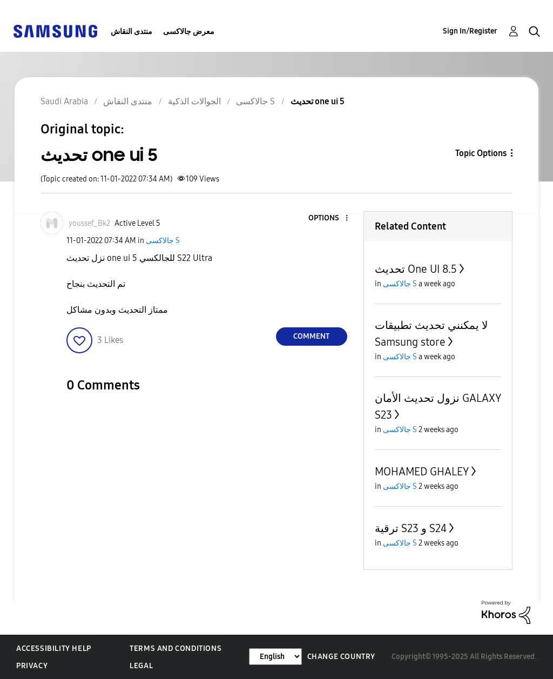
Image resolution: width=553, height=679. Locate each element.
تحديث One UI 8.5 (416, 269)
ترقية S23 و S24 (411, 528)
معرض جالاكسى (188, 31)
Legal (141, 665)
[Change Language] (275, 656)
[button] (328, 218)
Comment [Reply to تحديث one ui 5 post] (311, 336)
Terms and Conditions (175, 648)
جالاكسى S (163, 240)
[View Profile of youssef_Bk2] (89, 223)
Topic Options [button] (481, 153)
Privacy (32, 665)
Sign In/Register (470, 31)
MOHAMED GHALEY (422, 471)
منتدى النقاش (131, 31)
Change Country (341, 656)
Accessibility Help (53, 648)
